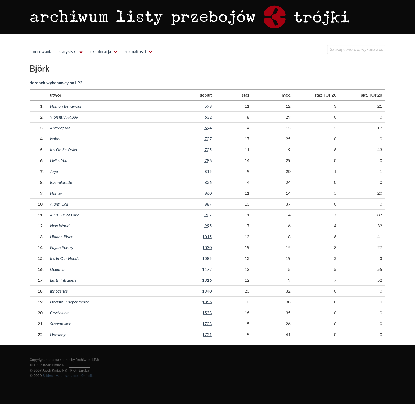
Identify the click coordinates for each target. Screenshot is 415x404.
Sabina (48, 375)
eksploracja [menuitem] (100, 51)
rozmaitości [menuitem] (135, 51)
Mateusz (62, 375)
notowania (42, 51)
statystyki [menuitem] (67, 51)
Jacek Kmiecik (82, 375)
